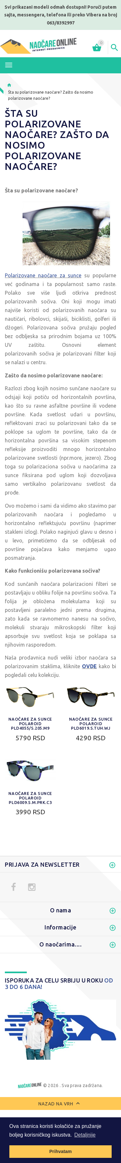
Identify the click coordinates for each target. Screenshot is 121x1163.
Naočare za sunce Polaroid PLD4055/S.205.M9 (30, 723)
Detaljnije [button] (85, 1135)
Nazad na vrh (60, 1104)
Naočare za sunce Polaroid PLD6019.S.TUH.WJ (91, 723)
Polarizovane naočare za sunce (43, 275)
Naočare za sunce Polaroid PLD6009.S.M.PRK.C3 (30, 798)
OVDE (89, 666)
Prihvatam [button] (60, 1151)
